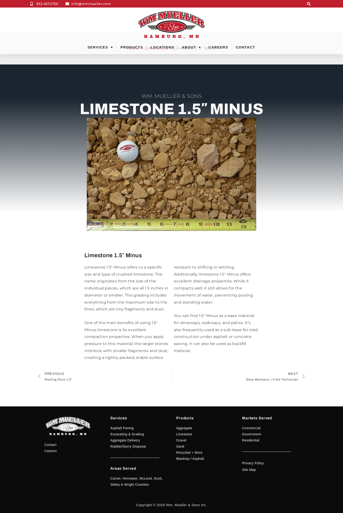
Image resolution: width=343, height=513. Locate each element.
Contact (245, 47)
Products (131, 47)
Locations (162, 47)
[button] (309, 4)
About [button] (191, 47)
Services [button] (100, 47)
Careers (218, 47)
